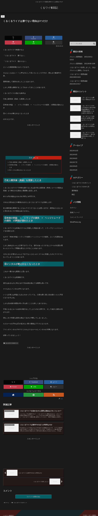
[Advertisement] (33, 28)
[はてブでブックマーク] (28, 38)
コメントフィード (76, 217)
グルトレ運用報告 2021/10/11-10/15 (81, 58)
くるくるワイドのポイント (11, 339)
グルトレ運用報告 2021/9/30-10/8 (82, 63)
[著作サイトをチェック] (13, 391)
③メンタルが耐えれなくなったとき (20, 166)
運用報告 (75, 191)
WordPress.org (75, 222)
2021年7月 (73, 162)
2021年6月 (73, 166)
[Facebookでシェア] (18, 38)
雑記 (73, 194)
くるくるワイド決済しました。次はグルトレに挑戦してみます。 (82, 69)
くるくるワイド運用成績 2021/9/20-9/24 (79, 75)
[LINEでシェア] (49, 38)
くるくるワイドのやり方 (80, 187)
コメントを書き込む (33, 494)
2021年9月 (73, 154)
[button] (59, 38)
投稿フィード (75, 212)
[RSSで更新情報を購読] (54, 391)
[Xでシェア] (8, 38)
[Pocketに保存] (38, 38)
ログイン (73, 208)
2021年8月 (73, 158)
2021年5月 (73, 170)
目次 (30, 153)
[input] (83, 44)
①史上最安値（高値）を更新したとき (21, 157)
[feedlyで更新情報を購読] (33, 391)
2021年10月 (74, 151)
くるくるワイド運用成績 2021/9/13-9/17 (79, 82)
